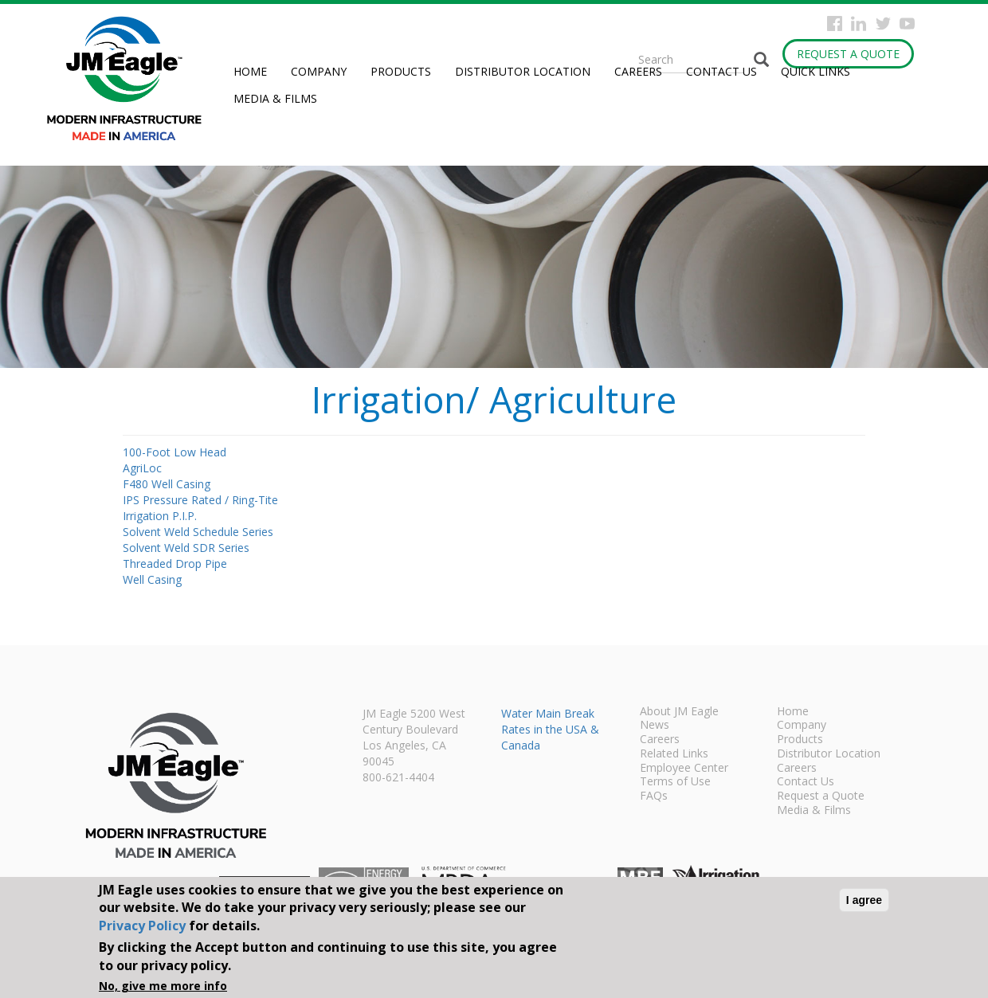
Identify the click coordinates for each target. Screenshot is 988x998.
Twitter (883, 23)
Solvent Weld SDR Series (186, 547)
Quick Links (815, 71)
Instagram (858, 23)
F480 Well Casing (166, 483)
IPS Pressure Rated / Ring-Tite (200, 499)
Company (319, 71)
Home (250, 71)
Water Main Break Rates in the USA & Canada (550, 729)
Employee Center (684, 768)
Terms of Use (675, 782)
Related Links (674, 754)
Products (400, 71)
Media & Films (275, 98)
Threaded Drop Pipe (175, 563)
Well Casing (152, 579)
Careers (638, 71)
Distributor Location (522, 71)
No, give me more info (163, 985)
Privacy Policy (142, 925)
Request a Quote (848, 53)
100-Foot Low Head (174, 452)
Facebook (834, 23)
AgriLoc (142, 468)
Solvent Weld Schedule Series (198, 531)
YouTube (907, 23)
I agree (864, 900)
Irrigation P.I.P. (160, 515)
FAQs (654, 796)
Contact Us (721, 71)
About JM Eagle (679, 712)
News (654, 725)
